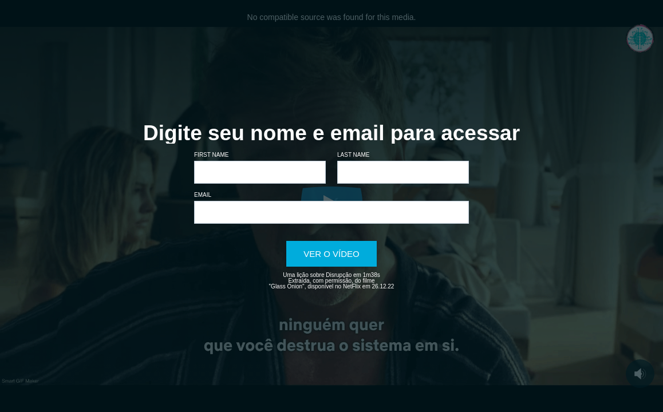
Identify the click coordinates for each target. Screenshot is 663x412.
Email (202, 195)
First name (211, 155)
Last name (353, 155)
